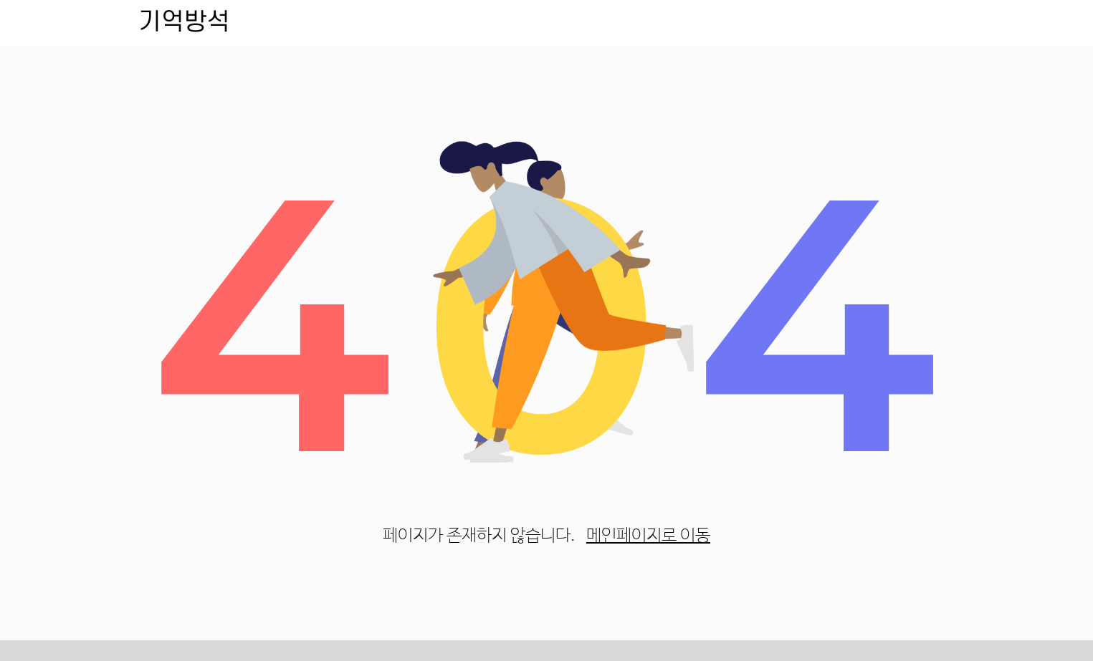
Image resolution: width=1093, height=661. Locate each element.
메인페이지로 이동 (648, 536)
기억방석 (184, 22)
